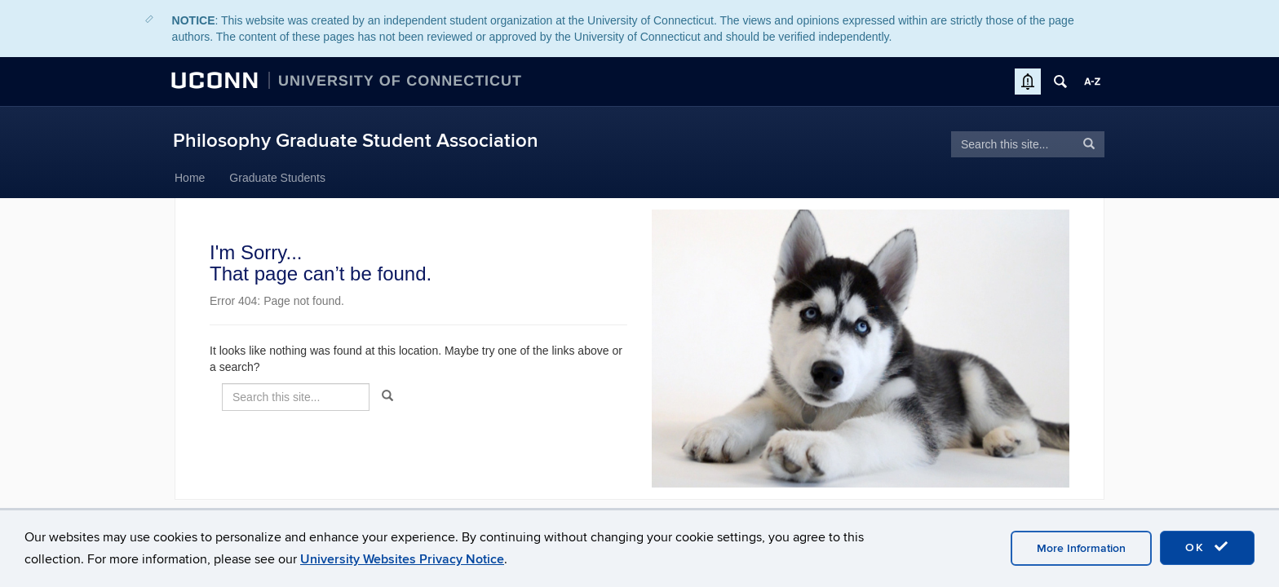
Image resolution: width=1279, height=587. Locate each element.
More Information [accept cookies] (1081, 548)
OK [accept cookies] (1207, 547)
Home (190, 177)
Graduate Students (277, 177)
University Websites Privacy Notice (402, 559)
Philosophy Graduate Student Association (355, 140)
